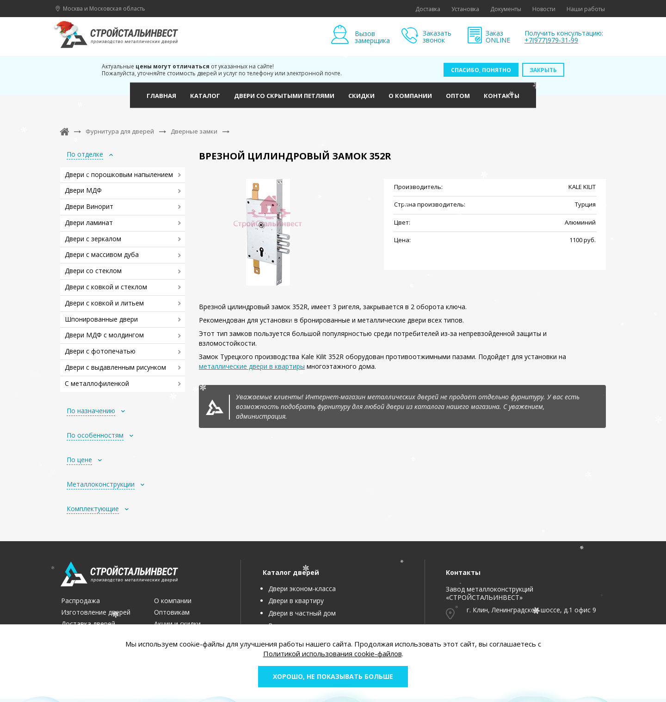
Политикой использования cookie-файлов (332, 653)
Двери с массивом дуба (102, 254)
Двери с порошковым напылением (119, 174)
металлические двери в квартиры (252, 366)
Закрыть (543, 70)
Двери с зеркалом (93, 238)
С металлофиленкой (97, 383)
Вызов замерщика (372, 36)
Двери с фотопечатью (100, 351)
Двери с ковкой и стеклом (106, 286)
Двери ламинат (89, 222)
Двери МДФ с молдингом (104, 334)
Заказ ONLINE (498, 37)
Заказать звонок (437, 37)
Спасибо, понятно (481, 70)
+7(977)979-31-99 (551, 40)
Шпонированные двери (101, 319)
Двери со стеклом (93, 270)
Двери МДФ (83, 190)
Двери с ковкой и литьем (104, 303)
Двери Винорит (89, 206)
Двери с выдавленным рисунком (115, 367)
